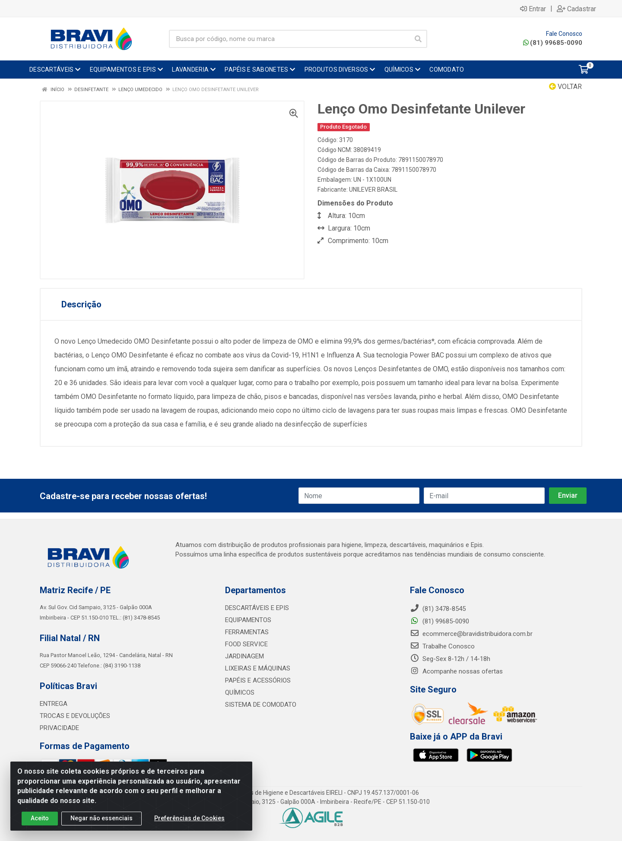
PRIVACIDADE (59, 728)
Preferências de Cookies (189, 818)
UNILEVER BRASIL (373, 189)
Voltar (565, 86)
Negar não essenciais (101, 818)
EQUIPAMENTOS (248, 620)
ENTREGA (53, 704)
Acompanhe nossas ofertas (456, 671)
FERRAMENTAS (247, 632)
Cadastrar (576, 8)
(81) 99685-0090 (552, 43)
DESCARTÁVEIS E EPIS (257, 608)
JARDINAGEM (244, 656)
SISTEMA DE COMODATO (260, 704)
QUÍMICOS (239, 692)
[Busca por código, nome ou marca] (289, 39)
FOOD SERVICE (246, 644)
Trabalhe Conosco (442, 646)
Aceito (40, 818)
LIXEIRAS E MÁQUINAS (257, 668)
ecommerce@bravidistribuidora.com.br (471, 634)
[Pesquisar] (418, 39)
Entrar (533, 8)
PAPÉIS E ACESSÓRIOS (258, 680)
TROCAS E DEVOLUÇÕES (75, 716)
